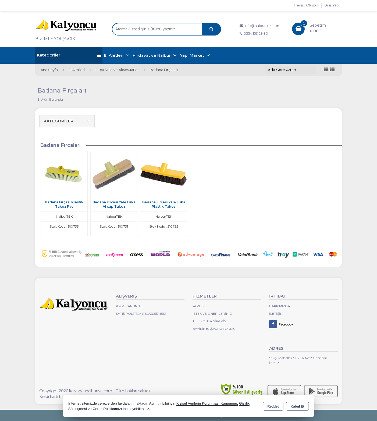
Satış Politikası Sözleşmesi (141, 314)
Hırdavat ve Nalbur (152, 55)
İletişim (276, 314)
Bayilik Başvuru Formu (214, 329)
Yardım (199, 306)
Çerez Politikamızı (107, 409)
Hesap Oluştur (306, 5)
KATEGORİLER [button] (67, 120)
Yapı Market (192, 55)
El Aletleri (114, 55)
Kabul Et (297, 406)
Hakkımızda (279, 306)
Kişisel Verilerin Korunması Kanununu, (207, 403)
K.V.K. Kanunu (128, 306)
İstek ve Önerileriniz (212, 314)
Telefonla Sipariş (209, 321)
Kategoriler (69, 55)
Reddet (273, 406)
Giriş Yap (331, 5)
